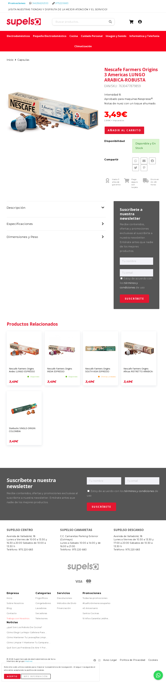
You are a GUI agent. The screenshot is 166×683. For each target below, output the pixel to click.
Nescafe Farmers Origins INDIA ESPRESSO (59, 370)
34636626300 (40, 3)
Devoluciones (64, 598)
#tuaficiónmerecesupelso (96, 603)
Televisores (41, 619)
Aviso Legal (110, 660)
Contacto (12, 613)
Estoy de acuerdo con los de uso (136, 283)
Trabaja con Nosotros (18, 619)
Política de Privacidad (132, 660)
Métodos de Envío (66, 603)
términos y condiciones (139, 491)
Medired (28, 661)
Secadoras (41, 613)
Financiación (64, 608)
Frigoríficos (41, 598)
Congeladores (43, 603)
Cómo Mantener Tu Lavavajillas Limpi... (27, 638)
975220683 (61, 3)
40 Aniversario (90, 608)
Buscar (110, 22)
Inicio (10, 59)
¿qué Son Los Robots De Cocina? (24, 627)
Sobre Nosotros (15, 603)
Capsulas (23, 59)
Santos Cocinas (91, 613)
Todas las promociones (95, 598)
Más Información (36, 676)
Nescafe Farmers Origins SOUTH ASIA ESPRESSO (97, 370)
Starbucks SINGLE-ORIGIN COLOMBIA (22, 430)
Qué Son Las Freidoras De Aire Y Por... (27, 648)
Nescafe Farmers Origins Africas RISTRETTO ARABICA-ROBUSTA (138, 371)
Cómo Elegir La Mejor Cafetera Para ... (27, 633)
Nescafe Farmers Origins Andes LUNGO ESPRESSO (22, 370)
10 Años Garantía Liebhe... (96, 619)
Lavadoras (40, 608)
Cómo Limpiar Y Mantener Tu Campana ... (29, 643)
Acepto (12, 676)
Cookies (153, 660)
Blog (9, 608)
